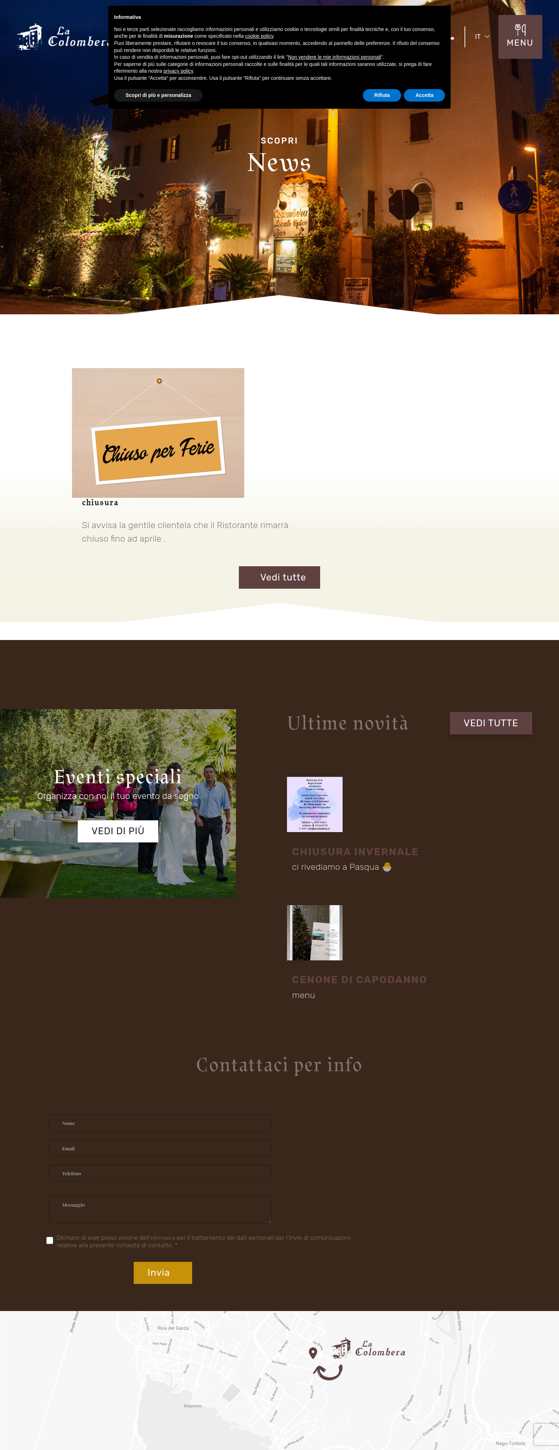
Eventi (146, 1361)
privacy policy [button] (178, 71)
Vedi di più (116, 770)
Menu (236, 1361)
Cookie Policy (489, 1422)
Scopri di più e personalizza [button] (158, 95)
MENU (521, 41)
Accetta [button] (424, 95)
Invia (481, 1048)
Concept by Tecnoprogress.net (82, 1422)
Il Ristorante (62, 1361)
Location (58, 1374)
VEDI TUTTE (495, 664)
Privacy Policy (441, 1422)
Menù (145, 1374)
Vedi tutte (279, 522)
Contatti (239, 1374)
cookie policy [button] (259, 36)
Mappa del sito (398, 1423)
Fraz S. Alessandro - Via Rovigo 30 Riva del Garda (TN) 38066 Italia (246, 1293)
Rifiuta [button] (382, 95)
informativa (156, 1041)
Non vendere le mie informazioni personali (334, 57)
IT (486, 35)
